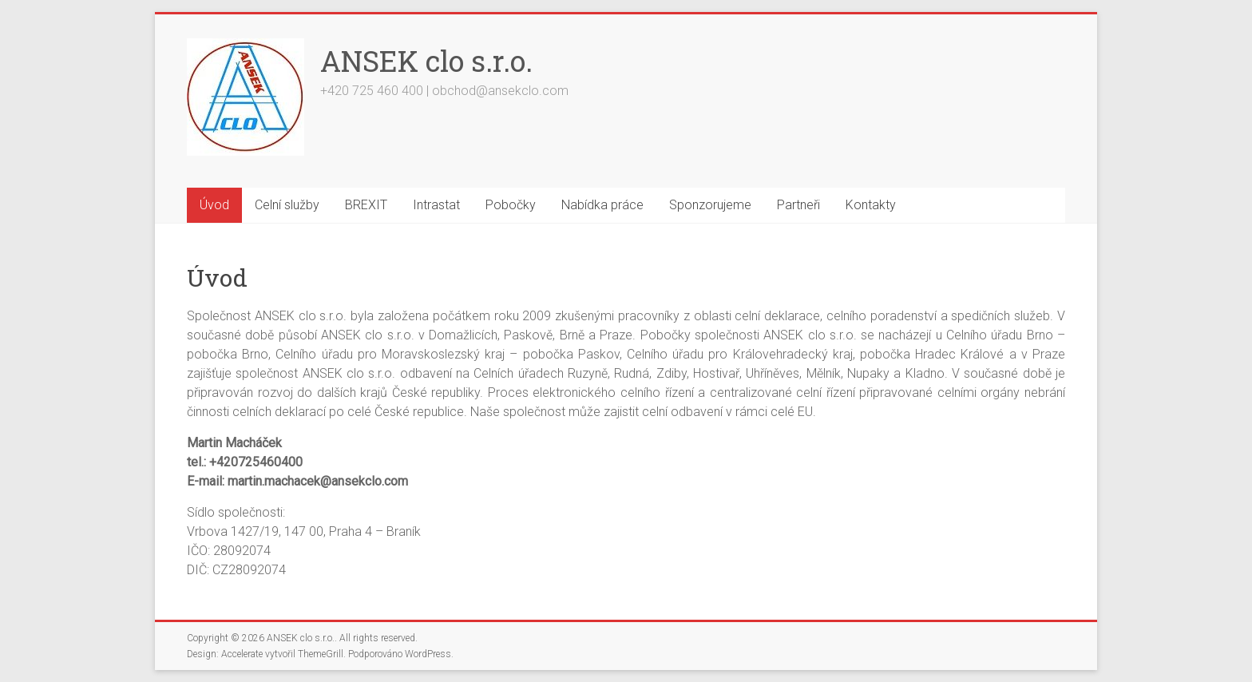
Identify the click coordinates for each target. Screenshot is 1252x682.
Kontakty (871, 204)
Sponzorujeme (710, 204)
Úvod (214, 204)
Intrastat (436, 204)
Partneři (798, 204)
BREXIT (366, 204)
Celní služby (287, 204)
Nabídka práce (602, 204)
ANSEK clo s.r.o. (426, 61)
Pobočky (510, 204)
